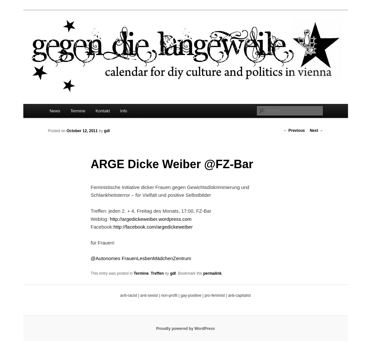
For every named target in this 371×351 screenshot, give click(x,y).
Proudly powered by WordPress (185, 328)
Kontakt (102, 110)
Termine (77, 110)
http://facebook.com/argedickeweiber (152, 227)
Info (123, 110)
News (55, 110)
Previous (294, 130)
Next (316, 130)
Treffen (157, 273)
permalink (212, 273)
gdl (107, 131)
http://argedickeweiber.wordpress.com (151, 219)
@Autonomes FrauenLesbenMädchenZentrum (141, 258)
